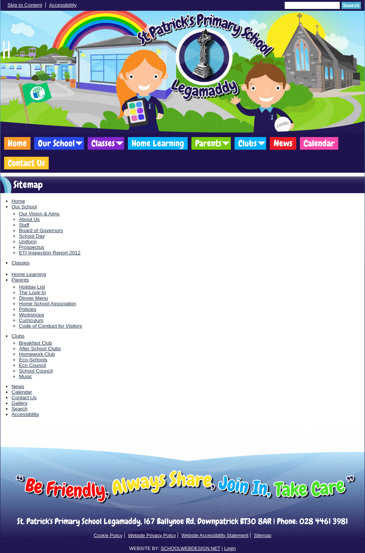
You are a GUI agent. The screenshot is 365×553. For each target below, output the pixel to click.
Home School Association (47, 303)
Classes (103, 143)
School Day (32, 236)
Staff (24, 225)
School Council (36, 371)
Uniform (28, 241)
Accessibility (63, 5)
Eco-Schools (33, 359)
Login (230, 548)
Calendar (319, 143)
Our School (56, 143)
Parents (208, 143)
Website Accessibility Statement (214, 535)
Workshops (31, 315)
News (283, 143)
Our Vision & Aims (39, 214)
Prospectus (31, 247)
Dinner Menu (33, 298)
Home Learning (158, 143)
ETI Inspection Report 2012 (50, 253)
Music (25, 376)
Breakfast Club (35, 343)
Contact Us (26, 163)
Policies (27, 309)
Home (17, 143)
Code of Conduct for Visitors (50, 326)
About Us (29, 219)
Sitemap (262, 535)
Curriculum (31, 320)
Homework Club (37, 354)
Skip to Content (24, 5)
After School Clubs (40, 348)
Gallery (20, 403)
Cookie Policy (108, 535)
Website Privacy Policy (152, 535)
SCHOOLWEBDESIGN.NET (190, 548)
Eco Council (32, 365)
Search (351, 5)
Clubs (247, 143)
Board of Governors (41, 230)
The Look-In (32, 292)
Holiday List (32, 287)
